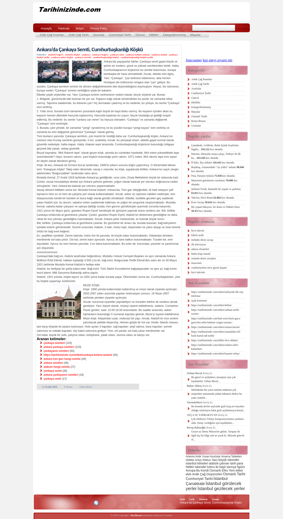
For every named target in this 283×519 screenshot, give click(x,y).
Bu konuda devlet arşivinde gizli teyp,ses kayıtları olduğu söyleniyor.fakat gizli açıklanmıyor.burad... (218, 408)
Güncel (140, 34)
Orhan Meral (85, 386)
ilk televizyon (198, 244)
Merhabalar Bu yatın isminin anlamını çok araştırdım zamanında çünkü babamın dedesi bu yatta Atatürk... (216, 393)
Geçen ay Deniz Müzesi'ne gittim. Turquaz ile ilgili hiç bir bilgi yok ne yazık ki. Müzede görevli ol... (217, 435)
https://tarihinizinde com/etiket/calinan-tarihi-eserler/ (215, 311)
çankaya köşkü (159, 54)
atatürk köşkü (72, 54)
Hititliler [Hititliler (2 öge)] (190, 460)
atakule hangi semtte (57, 366)
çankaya (86, 54)
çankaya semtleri (54, 343)
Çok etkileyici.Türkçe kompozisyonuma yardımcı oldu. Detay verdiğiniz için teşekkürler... (217, 420)
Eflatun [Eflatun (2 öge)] (207, 460)
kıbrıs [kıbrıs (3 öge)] (211, 467)
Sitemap (203, 499)
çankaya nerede (83, 57)
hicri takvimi (198, 272)
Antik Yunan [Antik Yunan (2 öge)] (202, 456)
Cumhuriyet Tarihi (120, 34)
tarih (182, 499)
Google (215, 499)
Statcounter (194, 60)
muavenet (196, 263)
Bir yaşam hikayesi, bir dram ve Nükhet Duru (215, 208)
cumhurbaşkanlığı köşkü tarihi (137, 57)
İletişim (80, 28)
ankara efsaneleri (200, 249)
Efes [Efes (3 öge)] (225, 470)
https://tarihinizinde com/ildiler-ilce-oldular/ (214, 340)
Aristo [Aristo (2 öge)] (198, 460)
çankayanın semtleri (56, 350)
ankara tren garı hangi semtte (62, 358)
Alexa (47, 502)
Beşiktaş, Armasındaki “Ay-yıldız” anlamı (217, 169)
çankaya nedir (52, 378)
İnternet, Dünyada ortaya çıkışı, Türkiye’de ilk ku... (216, 155)
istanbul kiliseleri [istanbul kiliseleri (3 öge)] (197, 463)
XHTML (60, 502)
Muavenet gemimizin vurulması (214, 182)
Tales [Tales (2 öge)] (215, 460)
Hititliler (154, 34)
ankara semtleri (53, 362)
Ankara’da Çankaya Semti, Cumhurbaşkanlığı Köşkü (90, 49)
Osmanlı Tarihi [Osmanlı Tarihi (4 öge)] (234, 474)
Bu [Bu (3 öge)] (198, 470)
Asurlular (98, 34)
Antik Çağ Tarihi (79, 34)
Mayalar (195, 34)
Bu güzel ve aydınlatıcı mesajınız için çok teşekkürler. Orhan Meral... (213, 379)
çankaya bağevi (100, 54)
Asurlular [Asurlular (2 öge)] (215, 456)
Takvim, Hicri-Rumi (212, 197)
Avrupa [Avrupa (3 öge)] (190, 470)
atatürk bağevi (55, 54)
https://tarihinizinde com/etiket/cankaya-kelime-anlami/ (78, 354)
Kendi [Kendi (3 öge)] (205, 470)
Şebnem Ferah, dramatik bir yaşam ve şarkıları (216, 191)
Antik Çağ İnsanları (52, 34)
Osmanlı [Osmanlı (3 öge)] (215, 470)
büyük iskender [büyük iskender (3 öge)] (228, 460)
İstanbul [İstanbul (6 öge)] (220, 478)
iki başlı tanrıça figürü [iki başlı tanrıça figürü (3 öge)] (230, 467)
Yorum (68, 386)
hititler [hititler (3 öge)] (190, 467)
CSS (75, 503)
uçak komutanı (199, 300)
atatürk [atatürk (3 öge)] (214, 463)
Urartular (196, 125)
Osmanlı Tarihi (199, 116)
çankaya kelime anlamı (138, 54)
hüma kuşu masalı (200, 253)
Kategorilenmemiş (174, 34)
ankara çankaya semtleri (59, 347)
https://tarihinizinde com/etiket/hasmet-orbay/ (215, 353)
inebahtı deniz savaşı (202, 239)
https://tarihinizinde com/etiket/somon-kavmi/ (215, 327)
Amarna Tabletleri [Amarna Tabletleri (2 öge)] (231, 456)
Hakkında (63, 28)
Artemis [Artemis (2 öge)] (190, 456)
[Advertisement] (192, 11)
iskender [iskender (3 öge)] (201, 467)
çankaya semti (53, 370)
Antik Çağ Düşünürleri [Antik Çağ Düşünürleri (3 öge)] (207, 474)
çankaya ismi (117, 54)
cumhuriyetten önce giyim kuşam (209, 267)
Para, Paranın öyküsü (213, 175)
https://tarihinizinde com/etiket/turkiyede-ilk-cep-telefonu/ (217, 293)
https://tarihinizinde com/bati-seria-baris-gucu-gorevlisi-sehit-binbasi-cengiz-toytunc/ (216, 320)
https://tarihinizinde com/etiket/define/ (211, 305)
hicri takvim (197, 230)
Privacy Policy (98, 28)
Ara (240, 28)
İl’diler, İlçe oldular (213, 162)
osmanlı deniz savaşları (203, 258)
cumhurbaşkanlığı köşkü (106, 57)
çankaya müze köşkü (62, 57)
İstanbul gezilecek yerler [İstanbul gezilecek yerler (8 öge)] (221, 488)
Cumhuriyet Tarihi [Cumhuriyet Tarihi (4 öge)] (199, 479)
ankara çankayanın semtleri (61, 374)
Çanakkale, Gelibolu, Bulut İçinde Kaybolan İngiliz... (215, 147)
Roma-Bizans (198, 121)
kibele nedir (197, 235)
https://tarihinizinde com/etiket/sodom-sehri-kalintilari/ (215, 346)
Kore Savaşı (208, 202)
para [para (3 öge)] (240, 463)
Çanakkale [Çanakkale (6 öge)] (195, 483)
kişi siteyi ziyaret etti (217, 60)
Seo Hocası (136, 515)
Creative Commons (41, 502)
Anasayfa (46, 28)
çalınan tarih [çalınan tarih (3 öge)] (227, 463)
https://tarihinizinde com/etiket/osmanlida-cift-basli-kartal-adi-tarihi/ (216, 333)
